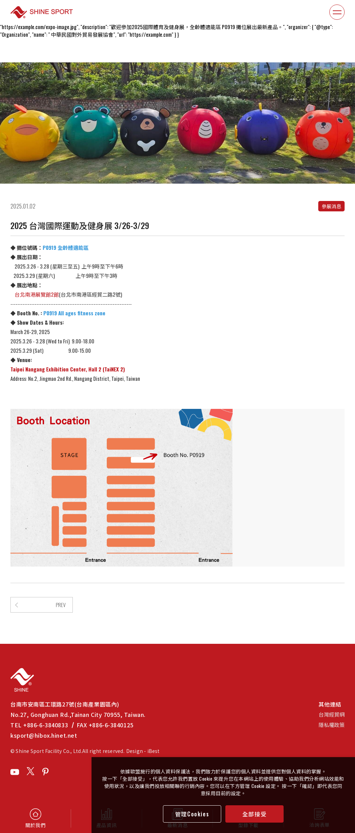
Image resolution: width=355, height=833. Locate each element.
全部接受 (254, 814)
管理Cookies (192, 814)
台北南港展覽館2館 (34, 294)
